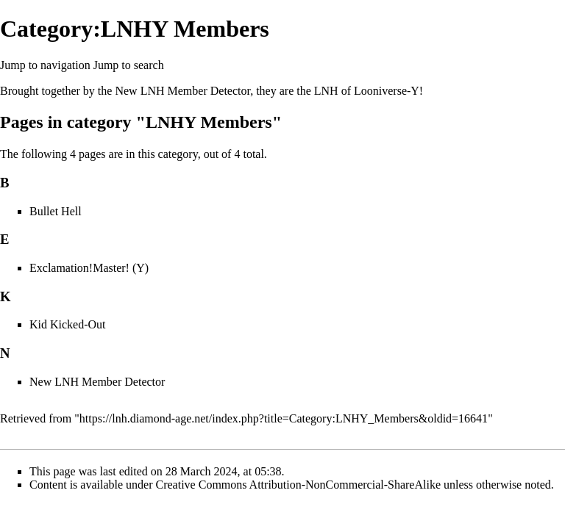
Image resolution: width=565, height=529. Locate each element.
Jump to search (128, 65)
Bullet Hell (55, 211)
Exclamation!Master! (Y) (89, 268)
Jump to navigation (45, 65)
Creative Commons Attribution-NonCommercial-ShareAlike (298, 484)
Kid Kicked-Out (67, 324)
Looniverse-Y (386, 90)
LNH (326, 90)
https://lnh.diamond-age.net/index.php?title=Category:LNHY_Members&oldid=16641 (283, 418)
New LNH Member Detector (182, 90)
